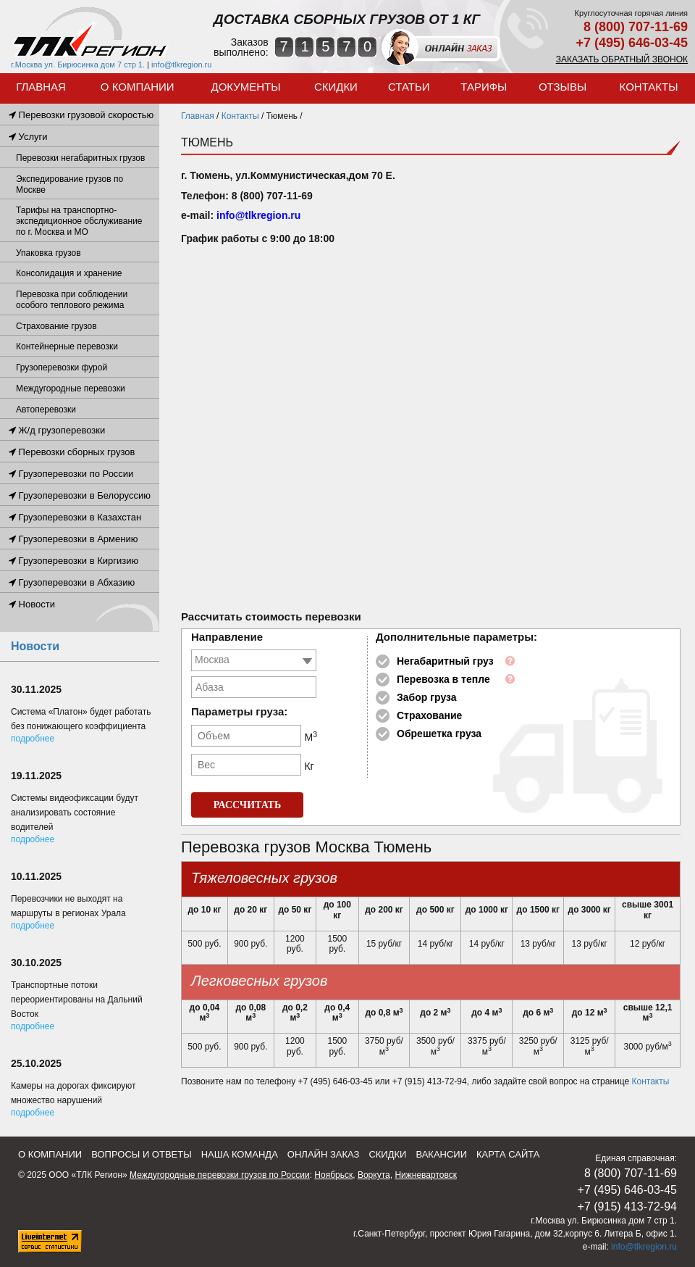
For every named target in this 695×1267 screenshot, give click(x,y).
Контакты (649, 86)
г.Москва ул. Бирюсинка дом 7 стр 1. (78, 64)
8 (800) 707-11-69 (636, 27)
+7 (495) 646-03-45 (632, 43)
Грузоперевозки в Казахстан (75, 517)
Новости (32, 604)
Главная (41, 86)
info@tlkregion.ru (181, 64)
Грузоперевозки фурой (61, 367)
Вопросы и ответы (141, 1154)
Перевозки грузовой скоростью (81, 114)
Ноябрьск (333, 1175)
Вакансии (441, 1154)
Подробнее (32, 739)
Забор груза (427, 697)
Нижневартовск (426, 1175)
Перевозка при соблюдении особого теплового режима (71, 299)
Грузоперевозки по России (71, 473)
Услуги (28, 136)
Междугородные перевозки (70, 388)
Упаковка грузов (48, 253)
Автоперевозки (46, 409)
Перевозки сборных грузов (72, 451)
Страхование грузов (56, 326)
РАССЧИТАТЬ (247, 804)
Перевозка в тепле (443, 679)
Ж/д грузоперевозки (57, 430)
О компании (137, 86)
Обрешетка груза (439, 733)
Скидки (336, 86)
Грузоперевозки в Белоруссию (80, 495)
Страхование (429, 715)
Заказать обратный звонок (622, 59)
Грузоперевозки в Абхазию (72, 582)
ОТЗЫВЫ (562, 86)
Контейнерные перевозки (67, 346)
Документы (246, 86)
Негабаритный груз (445, 661)
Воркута (374, 1175)
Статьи (409, 86)
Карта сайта (507, 1154)
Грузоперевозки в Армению (73, 538)
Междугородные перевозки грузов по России (220, 1175)
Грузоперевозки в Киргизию (73, 560)
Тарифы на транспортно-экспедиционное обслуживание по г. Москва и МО (79, 221)
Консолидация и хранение (69, 273)
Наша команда (239, 1154)
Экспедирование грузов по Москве (69, 184)
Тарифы (483, 86)
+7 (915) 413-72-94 (627, 1206)
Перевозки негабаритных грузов (80, 158)
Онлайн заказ (323, 1154)
